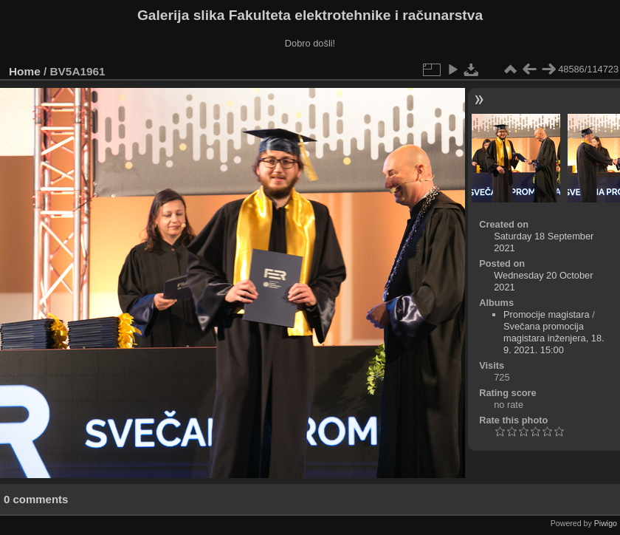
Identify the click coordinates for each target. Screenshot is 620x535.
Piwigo (605, 523)
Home (25, 71)
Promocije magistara (546, 314)
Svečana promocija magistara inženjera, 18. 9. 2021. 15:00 (553, 338)
